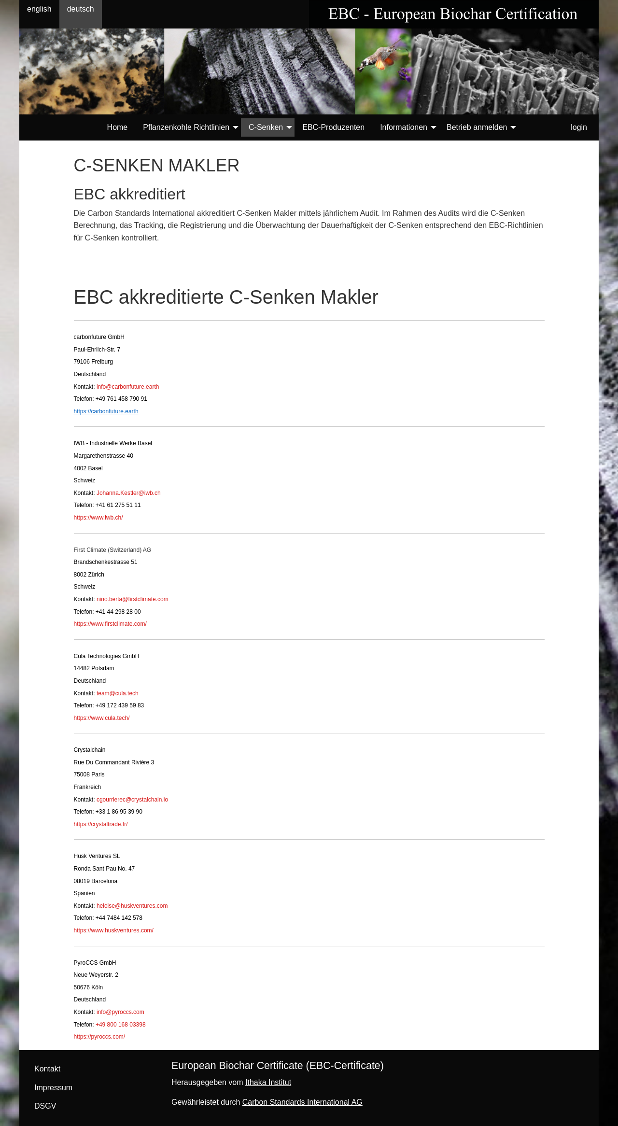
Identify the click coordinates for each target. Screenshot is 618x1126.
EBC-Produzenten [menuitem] (333, 127)
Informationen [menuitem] (403, 127)
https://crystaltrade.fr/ (101, 824)
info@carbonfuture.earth (128, 386)
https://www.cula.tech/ (102, 718)
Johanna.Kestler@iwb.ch (129, 493)
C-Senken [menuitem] (266, 127)
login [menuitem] (579, 127)
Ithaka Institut (268, 1082)
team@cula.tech (118, 693)
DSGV (45, 1106)
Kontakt (47, 1069)
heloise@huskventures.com (132, 905)
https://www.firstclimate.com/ (110, 623)
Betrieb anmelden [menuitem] (477, 127)
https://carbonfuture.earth (106, 411)
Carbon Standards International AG (302, 1102)
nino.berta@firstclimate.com (133, 599)
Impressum (53, 1088)
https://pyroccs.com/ (100, 1036)
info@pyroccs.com (120, 1012)
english (39, 9)
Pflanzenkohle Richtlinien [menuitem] (186, 127)
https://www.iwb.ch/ (98, 517)
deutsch (80, 9)
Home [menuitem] (117, 127)
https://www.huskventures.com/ (114, 930)
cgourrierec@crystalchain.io (132, 799)
